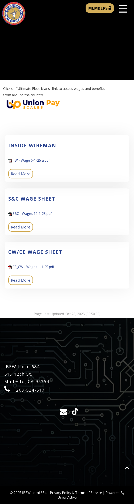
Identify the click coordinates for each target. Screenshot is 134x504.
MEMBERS (99, 8)
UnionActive (67, 497)
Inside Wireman (32, 145)
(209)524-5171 (30, 390)
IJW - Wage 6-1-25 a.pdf (29, 160)
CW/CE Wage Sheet (35, 251)
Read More (20, 173)
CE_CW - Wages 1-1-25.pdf (31, 266)
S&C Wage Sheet (31, 198)
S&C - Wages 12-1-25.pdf (30, 213)
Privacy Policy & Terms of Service (76, 492)
